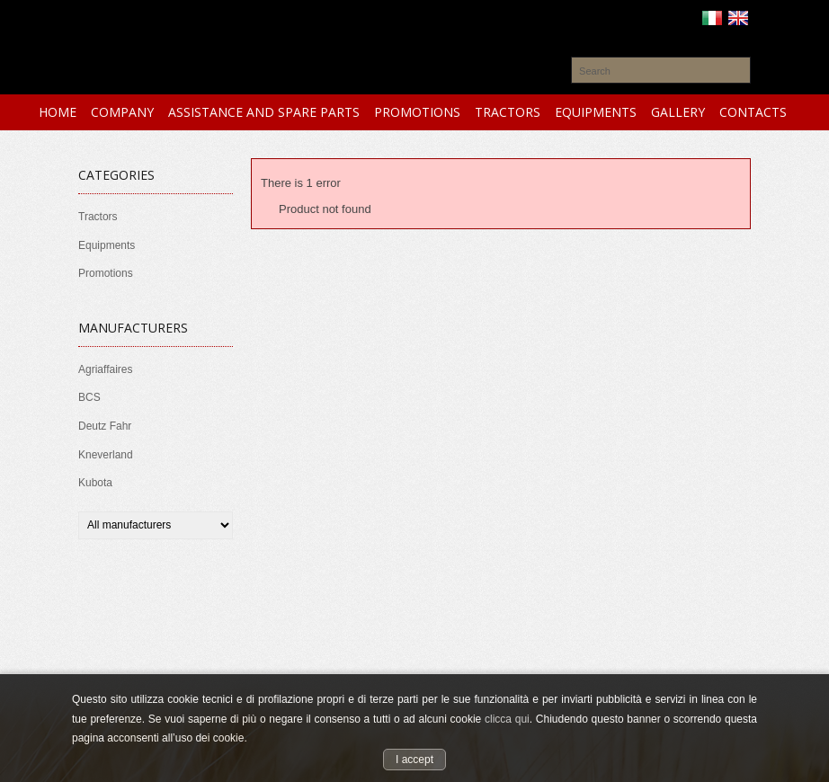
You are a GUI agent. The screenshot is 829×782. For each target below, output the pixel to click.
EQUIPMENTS (596, 111)
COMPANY (122, 111)
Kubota (95, 482)
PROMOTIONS (417, 111)
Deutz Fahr (104, 426)
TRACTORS (507, 111)
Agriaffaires (105, 369)
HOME (57, 111)
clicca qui (507, 719)
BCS (89, 397)
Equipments (106, 245)
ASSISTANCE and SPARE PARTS (264, 111)
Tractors (98, 216)
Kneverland (105, 455)
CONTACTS (753, 111)
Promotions (105, 273)
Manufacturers (133, 327)
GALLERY (678, 111)
